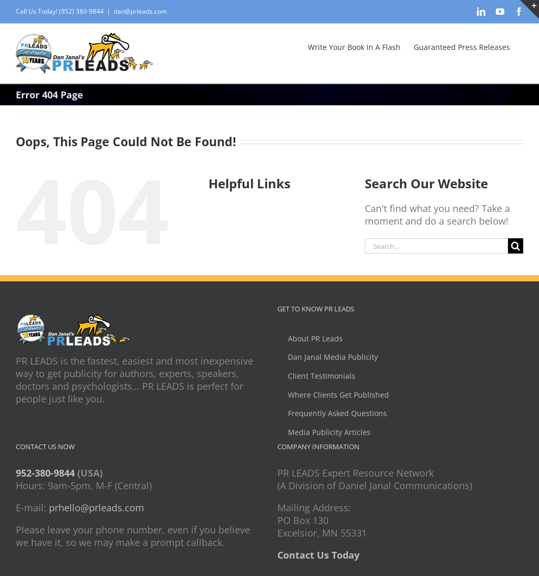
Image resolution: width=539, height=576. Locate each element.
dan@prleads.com (140, 11)
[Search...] (436, 246)
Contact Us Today (318, 555)
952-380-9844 (45, 473)
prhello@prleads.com (96, 507)
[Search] (515, 246)
